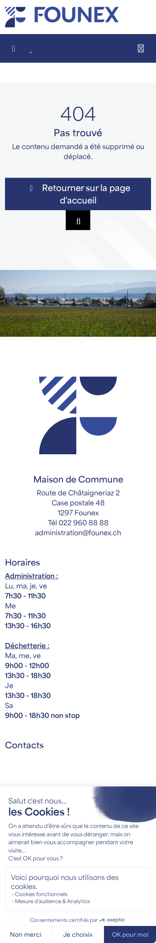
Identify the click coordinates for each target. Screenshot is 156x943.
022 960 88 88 (84, 522)
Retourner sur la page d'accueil (78, 194)
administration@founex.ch (78, 532)
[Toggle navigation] (141, 48)
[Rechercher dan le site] (78, 220)
